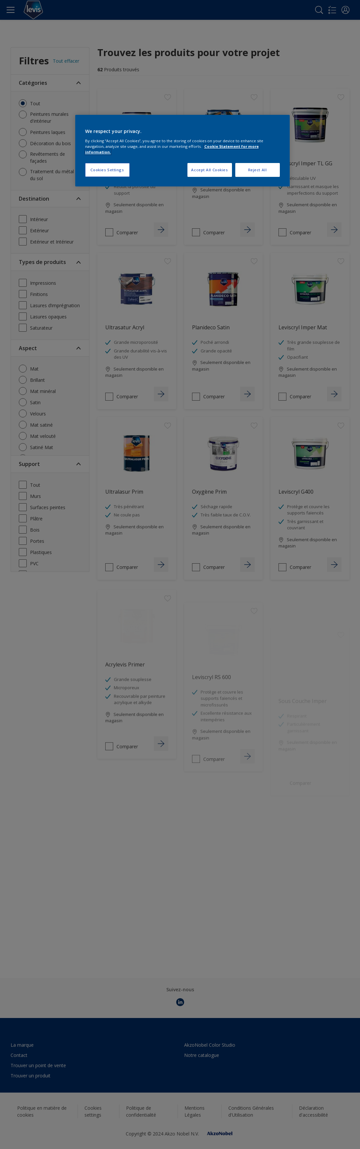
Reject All (257, 169)
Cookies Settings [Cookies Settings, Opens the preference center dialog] (107, 169)
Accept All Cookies (209, 169)
